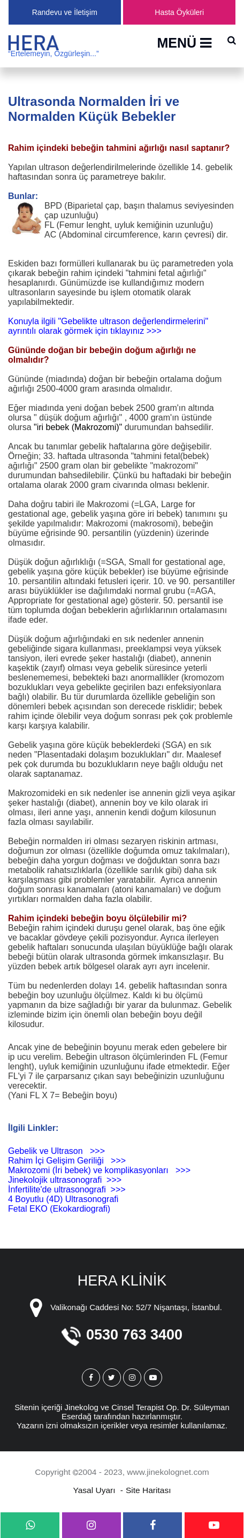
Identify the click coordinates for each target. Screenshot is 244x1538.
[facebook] (152, 1525)
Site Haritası (148, 1490)
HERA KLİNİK (122, 1281)
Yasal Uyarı (94, 1490)
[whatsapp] (30, 1525)
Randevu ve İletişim (64, 12)
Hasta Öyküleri (179, 12)
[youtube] (214, 1525)
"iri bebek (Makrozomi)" (78, 427)
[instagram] (91, 1525)
